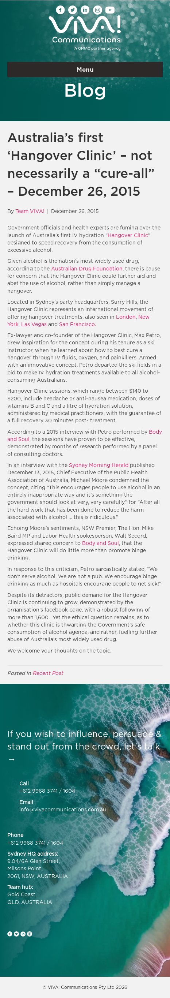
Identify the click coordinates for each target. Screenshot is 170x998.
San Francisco (77, 324)
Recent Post (47, 673)
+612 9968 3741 (38, 790)
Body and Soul (100, 543)
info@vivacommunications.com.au (62, 809)
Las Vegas (34, 324)
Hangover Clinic (128, 235)
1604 (69, 790)
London (126, 316)
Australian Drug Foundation (87, 268)
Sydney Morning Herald (98, 465)
